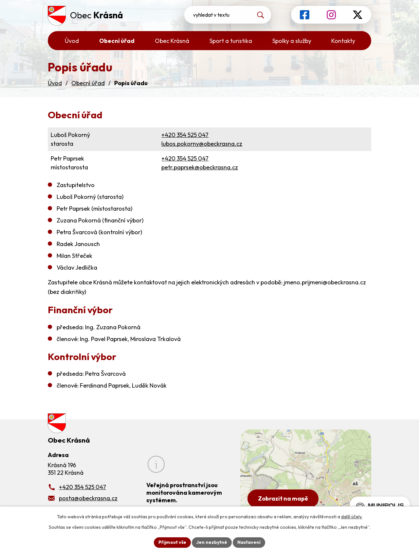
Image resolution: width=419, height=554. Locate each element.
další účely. (351, 517)
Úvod (55, 83)
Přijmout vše (172, 542)
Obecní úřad (88, 83)
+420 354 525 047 (185, 135)
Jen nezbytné (211, 542)
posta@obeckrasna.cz (88, 498)
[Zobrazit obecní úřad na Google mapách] (305, 472)
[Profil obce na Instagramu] (331, 14)
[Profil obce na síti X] (357, 14)
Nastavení (249, 542)
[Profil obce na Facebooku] (304, 14)
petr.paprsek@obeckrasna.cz (199, 167)
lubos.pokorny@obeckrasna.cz (201, 143)
